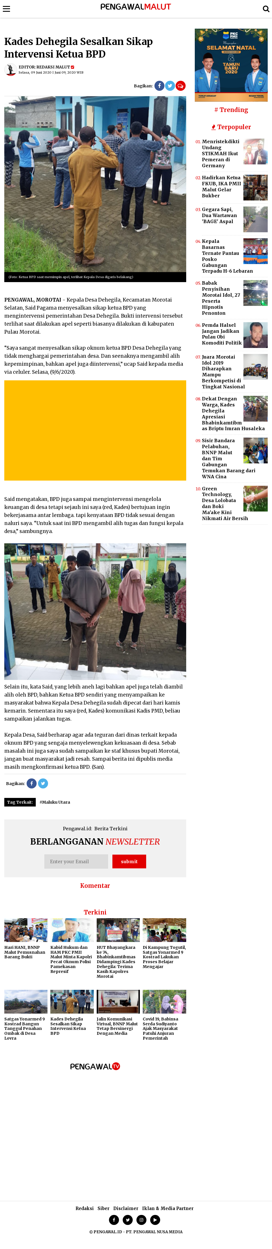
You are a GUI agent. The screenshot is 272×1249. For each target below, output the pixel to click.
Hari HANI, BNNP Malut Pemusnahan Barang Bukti (24, 952)
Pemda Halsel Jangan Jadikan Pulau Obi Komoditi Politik (222, 334)
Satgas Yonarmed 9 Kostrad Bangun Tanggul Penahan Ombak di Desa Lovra (24, 1028)
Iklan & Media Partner (168, 1208)
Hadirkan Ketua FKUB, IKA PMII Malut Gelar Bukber (221, 186)
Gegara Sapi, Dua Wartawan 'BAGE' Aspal (219, 215)
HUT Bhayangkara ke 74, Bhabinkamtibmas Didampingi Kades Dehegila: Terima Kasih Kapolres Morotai (116, 962)
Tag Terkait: (20, 802)
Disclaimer (125, 1208)
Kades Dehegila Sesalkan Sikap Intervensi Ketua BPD (68, 1026)
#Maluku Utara (54, 802)
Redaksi (85, 1208)
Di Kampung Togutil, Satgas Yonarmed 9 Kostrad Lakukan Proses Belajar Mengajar (164, 957)
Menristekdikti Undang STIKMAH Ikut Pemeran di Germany (220, 153)
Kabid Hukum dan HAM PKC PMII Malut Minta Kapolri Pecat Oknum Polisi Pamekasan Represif (71, 959)
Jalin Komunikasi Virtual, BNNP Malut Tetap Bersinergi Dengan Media (117, 1026)
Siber (104, 1208)
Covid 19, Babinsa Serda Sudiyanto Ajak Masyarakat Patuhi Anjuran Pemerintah (160, 1028)
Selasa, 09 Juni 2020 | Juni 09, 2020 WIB (51, 72)
